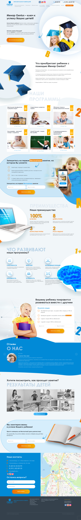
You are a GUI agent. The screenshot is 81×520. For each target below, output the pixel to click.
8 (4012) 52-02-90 (14, 466)
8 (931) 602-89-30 (14, 468)
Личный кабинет (69, 5)
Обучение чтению (35, 5)
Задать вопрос (21, 491)
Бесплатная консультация (15, 39)
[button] (5, 354)
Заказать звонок (67, 499)
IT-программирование (55, 5)
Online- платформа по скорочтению (48, 500)
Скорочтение (27, 5)
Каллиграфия (32, 502)
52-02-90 (57, 2)
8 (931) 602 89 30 (68, 2)
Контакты (62, 5)
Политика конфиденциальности (68, 513)
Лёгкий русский (33, 503)
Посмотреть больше (40, 414)
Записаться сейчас (26, 191)
